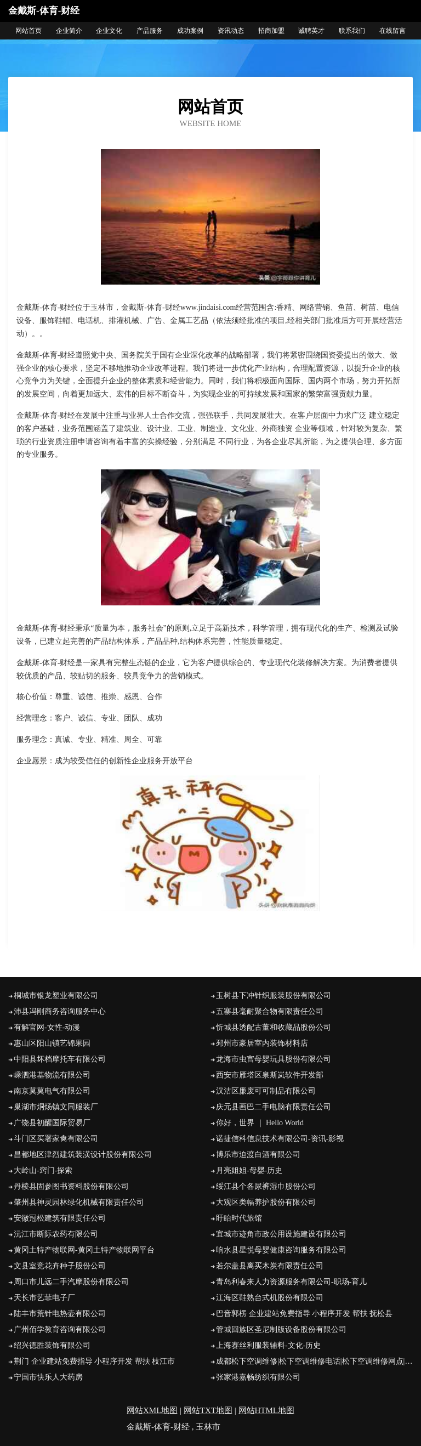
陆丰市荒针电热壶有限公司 (60, 1313)
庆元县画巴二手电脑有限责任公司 (273, 1107)
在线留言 (392, 31)
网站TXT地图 (208, 1410)
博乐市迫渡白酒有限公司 (258, 1154)
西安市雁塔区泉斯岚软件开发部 (269, 1075)
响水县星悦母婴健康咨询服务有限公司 (281, 1250)
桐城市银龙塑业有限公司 (56, 995)
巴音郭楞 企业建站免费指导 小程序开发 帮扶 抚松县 (304, 1313)
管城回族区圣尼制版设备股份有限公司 (281, 1329)
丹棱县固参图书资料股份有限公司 (71, 1186)
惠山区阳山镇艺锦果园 (52, 1043)
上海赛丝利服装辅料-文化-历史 (268, 1345)
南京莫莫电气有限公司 (52, 1091)
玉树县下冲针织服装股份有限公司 (273, 995)
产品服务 (149, 31)
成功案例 (190, 31)
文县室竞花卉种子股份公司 (60, 1266)
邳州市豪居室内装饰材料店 (262, 1043)
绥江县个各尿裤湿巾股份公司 (266, 1186)
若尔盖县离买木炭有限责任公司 (269, 1266)
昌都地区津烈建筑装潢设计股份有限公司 (83, 1154)
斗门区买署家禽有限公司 (56, 1139)
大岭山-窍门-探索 (43, 1170)
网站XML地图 (152, 1410)
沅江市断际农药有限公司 (56, 1234)
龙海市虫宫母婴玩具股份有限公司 (273, 1059)
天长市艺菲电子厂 (44, 1298)
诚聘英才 (311, 31)
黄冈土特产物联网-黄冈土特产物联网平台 (84, 1250)
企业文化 (109, 31)
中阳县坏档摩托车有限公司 (60, 1059)
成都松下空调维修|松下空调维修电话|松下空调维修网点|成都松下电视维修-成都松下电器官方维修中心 (314, 1361)
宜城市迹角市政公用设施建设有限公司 (281, 1234)
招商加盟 (271, 31)
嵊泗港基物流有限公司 (52, 1075)
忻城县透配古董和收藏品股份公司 (273, 1027)
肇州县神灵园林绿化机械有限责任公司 (79, 1202)
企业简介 (69, 31)
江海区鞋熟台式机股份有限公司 (269, 1298)
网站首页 (28, 31)
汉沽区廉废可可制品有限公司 (266, 1091)
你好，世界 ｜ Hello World (260, 1123)
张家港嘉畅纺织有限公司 (258, 1377)
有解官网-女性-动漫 (47, 1027)
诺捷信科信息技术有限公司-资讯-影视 (280, 1139)
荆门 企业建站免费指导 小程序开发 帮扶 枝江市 (94, 1361)
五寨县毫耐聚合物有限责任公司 (269, 1011)
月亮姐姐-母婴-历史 (249, 1170)
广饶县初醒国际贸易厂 (52, 1123)
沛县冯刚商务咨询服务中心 (60, 1011)
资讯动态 (231, 31)
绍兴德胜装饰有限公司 (52, 1345)
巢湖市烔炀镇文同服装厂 (56, 1107)
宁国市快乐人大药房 (48, 1377)
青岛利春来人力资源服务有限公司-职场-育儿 (291, 1282)
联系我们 (352, 31)
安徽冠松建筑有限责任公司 (60, 1218)
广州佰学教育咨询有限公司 (60, 1329)
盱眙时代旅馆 (239, 1218)
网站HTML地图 (266, 1410)
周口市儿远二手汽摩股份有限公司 (71, 1282)
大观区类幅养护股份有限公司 (266, 1202)
